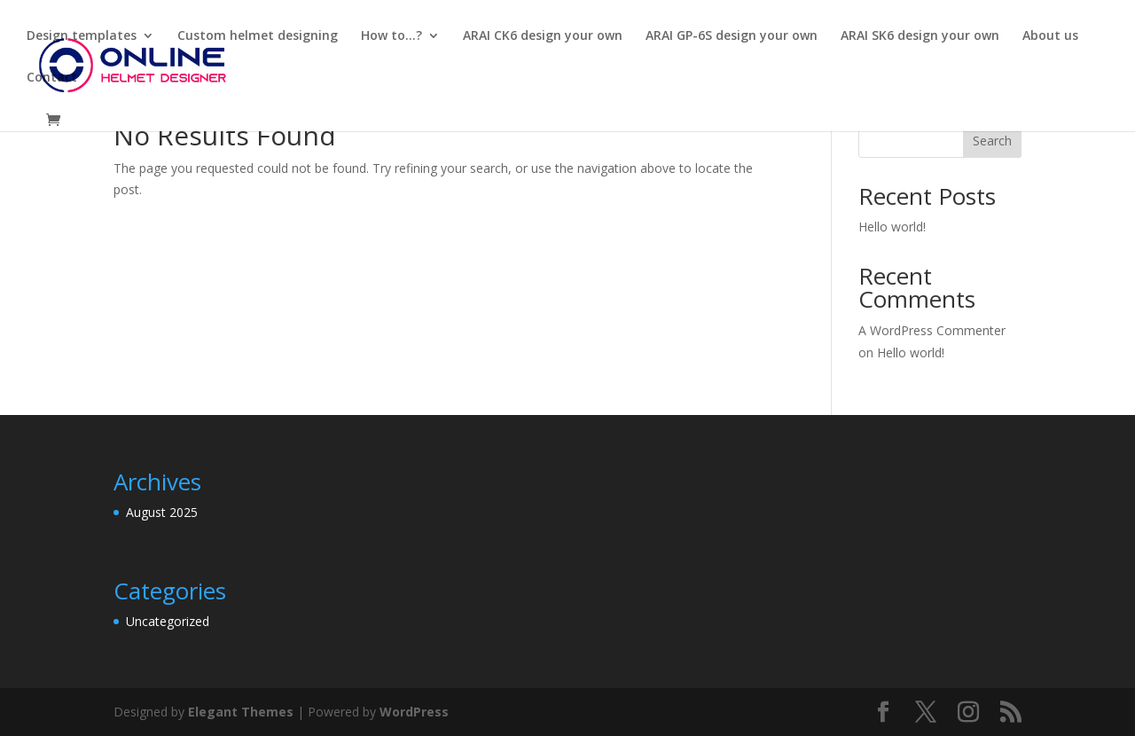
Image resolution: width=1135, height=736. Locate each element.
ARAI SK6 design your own (920, 36)
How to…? (391, 36)
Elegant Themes (241, 711)
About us (1050, 36)
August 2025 (162, 512)
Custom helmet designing (257, 36)
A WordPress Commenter (932, 330)
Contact (52, 78)
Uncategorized (167, 621)
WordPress (414, 711)
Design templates (82, 36)
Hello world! (892, 226)
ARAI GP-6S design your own (732, 36)
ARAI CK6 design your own (542, 36)
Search (992, 140)
